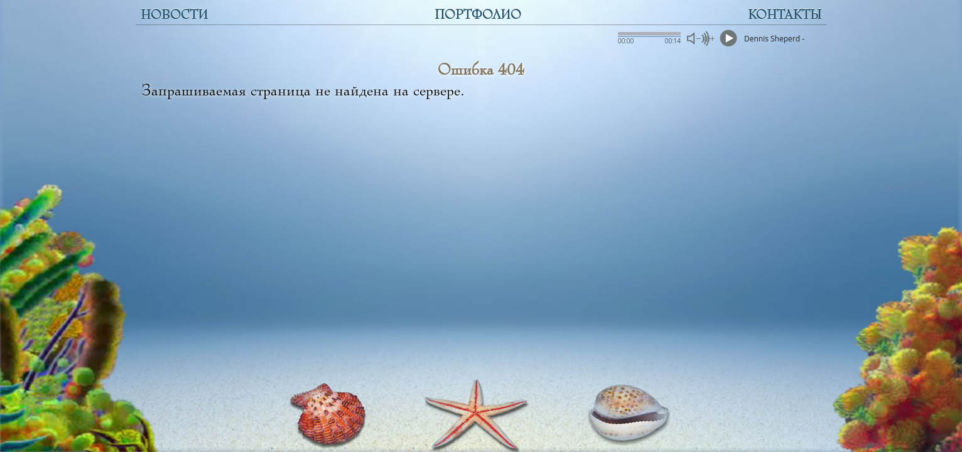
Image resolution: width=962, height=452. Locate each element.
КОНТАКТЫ (784, 15)
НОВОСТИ (174, 15)
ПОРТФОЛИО (478, 15)
